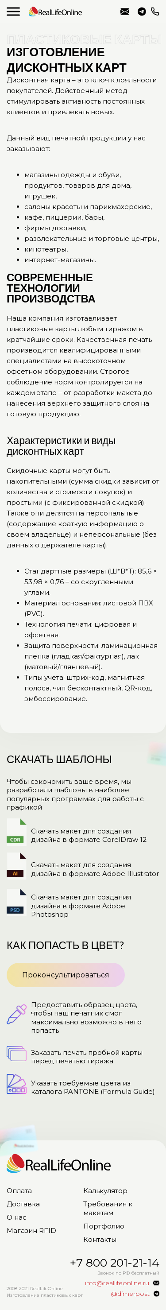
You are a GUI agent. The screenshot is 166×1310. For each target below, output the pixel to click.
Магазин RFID (31, 1230)
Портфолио (103, 1226)
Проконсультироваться (65, 975)
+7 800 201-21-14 (155, 11)
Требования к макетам (107, 1208)
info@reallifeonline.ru (124, 11)
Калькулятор (105, 1190)
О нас (17, 1217)
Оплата (19, 1190)
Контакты (99, 1239)
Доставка (23, 1204)
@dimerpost (142, 11)
